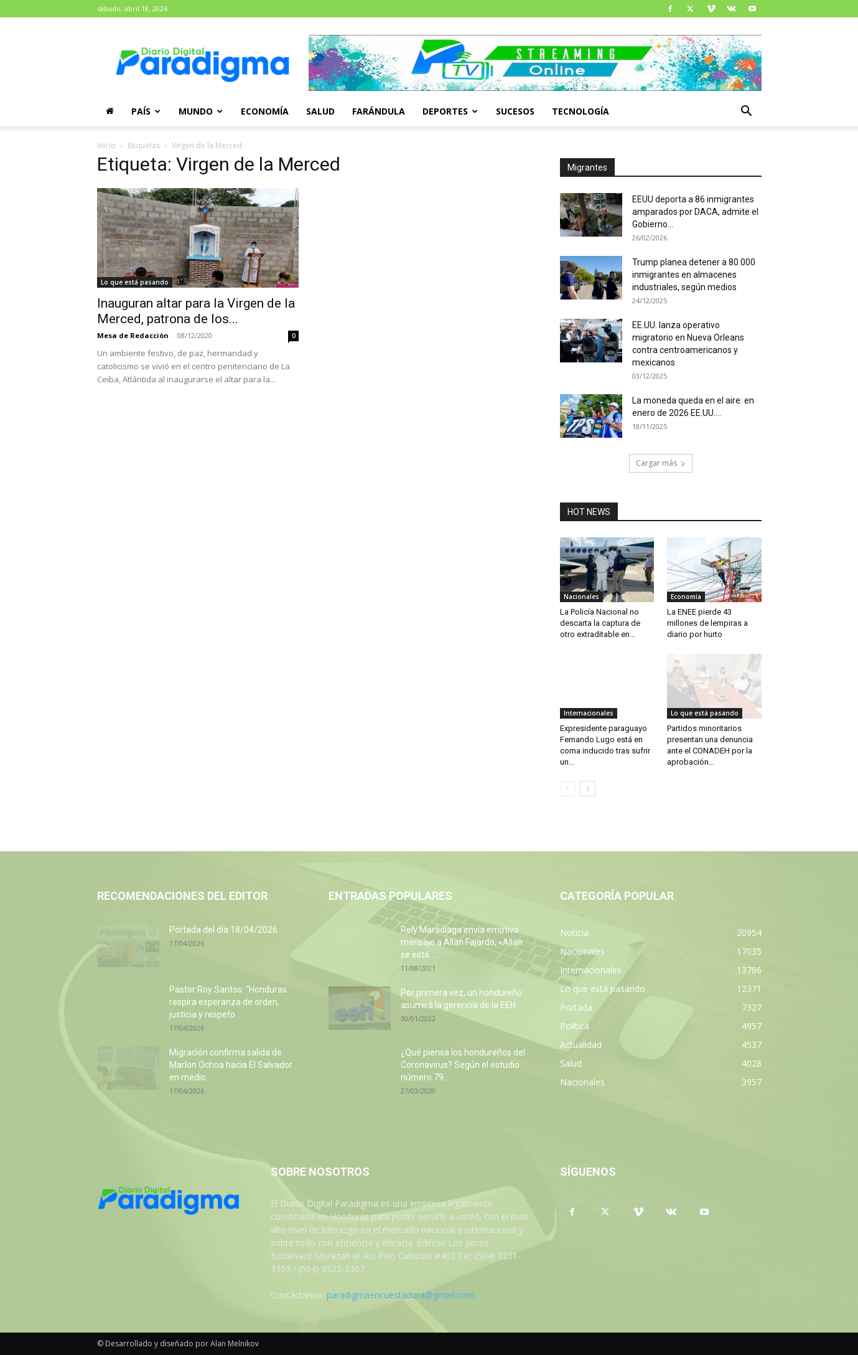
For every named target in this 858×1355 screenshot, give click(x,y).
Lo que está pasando (135, 282)
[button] (747, 112)
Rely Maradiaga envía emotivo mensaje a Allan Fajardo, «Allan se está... (462, 942)
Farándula (378, 111)
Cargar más (661, 463)
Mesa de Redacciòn (133, 335)
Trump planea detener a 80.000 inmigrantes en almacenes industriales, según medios (693, 274)
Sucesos (515, 111)
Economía (265, 111)
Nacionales (581, 596)
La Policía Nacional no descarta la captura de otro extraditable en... (600, 623)
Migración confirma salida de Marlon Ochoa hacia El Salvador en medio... (230, 1064)
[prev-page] (568, 788)
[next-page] (587, 788)
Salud (320, 111)
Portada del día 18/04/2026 (223, 930)
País (146, 111)
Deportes (450, 111)
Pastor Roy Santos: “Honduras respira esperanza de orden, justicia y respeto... (228, 1001)
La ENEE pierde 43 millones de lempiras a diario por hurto (707, 623)
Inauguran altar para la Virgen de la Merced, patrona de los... (196, 311)
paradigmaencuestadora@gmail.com (401, 1295)
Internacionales (588, 713)
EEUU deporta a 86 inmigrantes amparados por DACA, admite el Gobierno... (695, 211)
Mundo (201, 111)
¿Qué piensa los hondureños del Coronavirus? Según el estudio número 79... (463, 1064)
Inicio (106, 145)
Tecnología (580, 111)
